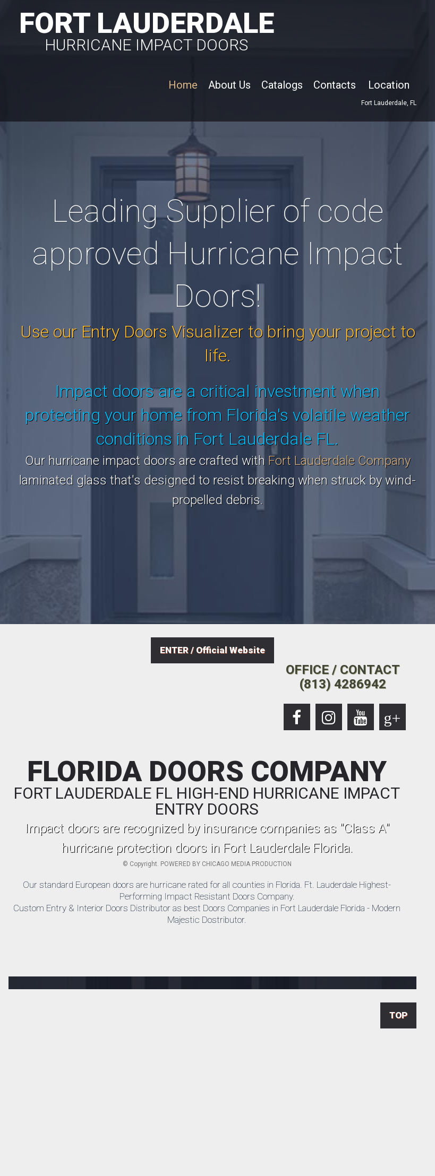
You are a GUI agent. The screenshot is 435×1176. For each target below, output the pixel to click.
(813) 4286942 (343, 684)
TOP (398, 1015)
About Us (229, 85)
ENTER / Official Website (212, 650)
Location (389, 85)
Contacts (334, 85)
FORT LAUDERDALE (146, 29)
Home (183, 85)
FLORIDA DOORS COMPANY (207, 787)
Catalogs (282, 85)
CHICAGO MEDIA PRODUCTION (247, 864)
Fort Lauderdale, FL (388, 103)
